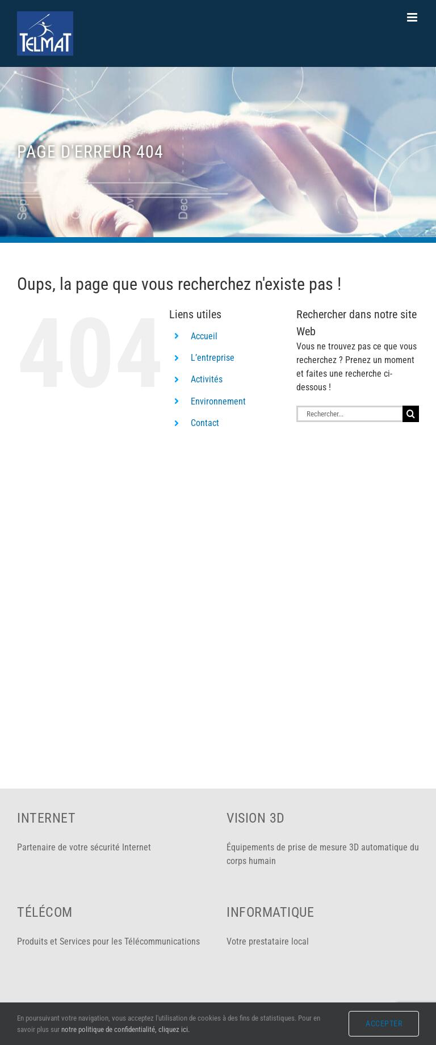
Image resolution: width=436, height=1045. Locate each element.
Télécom (45, 912)
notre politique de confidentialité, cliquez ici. (125, 1029)
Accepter (384, 1023)
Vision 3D (256, 818)
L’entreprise (212, 357)
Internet (46, 818)
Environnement (218, 401)
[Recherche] (411, 414)
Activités (207, 379)
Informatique (270, 912)
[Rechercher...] (349, 414)
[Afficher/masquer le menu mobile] (413, 17)
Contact (205, 423)
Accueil (204, 336)
